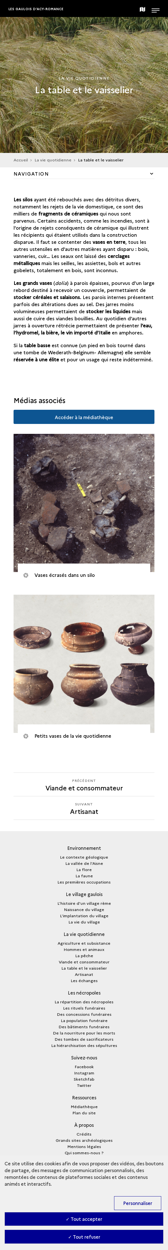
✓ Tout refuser (84, 1237)
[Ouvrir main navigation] (156, 8)
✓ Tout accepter (84, 1219)
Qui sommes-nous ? (84, 1152)
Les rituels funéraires (84, 1008)
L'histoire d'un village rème (84, 903)
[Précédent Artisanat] (84, 784)
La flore (84, 869)
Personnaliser (137, 1203)
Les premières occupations (84, 882)
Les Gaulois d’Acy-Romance (36, 9)
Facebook (84, 1066)
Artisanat (84, 974)
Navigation (31, 173)
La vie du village (84, 922)
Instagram (84, 1073)
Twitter (84, 1085)
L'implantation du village (84, 915)
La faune (84, 875)
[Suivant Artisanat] (84, 808)
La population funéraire (84, 1020)
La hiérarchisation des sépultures (84, 1045)
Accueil (21, 160)
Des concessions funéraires (84, 1014)
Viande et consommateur (84, 962)
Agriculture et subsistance (84, 943)
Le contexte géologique (84, 857)
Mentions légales (84, 1146)
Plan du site (84, 1112)
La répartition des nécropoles (84, 1001)
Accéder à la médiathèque (84, 417)
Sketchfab (84, 1079)
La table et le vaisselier (84, 968)
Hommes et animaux (84, 949)
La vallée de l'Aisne (84, 863)
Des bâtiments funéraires (84, 1026)
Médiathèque (84, 1106)
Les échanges (84, 980)
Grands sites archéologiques (84, 1140)
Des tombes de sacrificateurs (84, 1039)
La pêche (84, 955)
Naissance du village (84, 909)
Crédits (84, 1134)
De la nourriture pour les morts (84, 1033)
